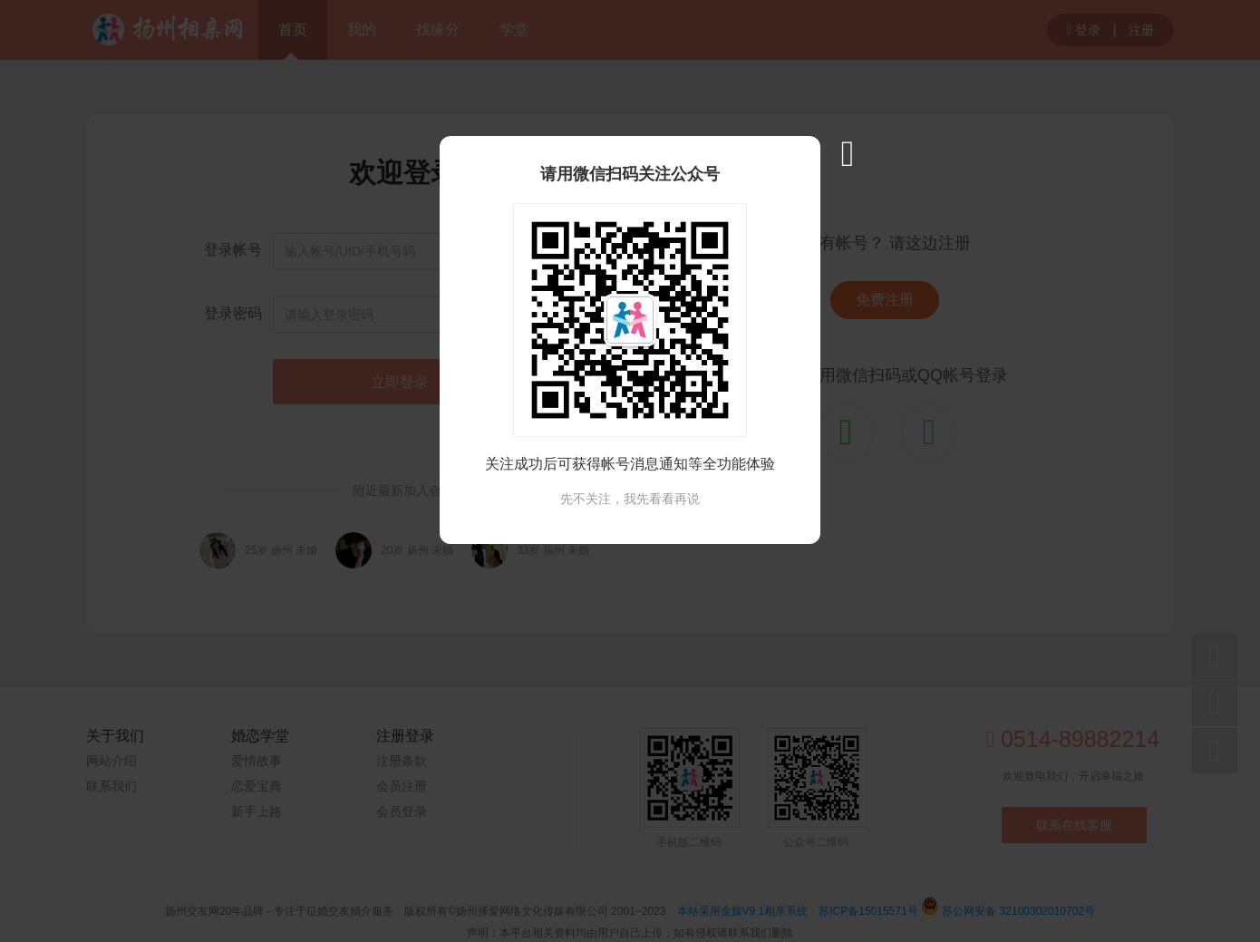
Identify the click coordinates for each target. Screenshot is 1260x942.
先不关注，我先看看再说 (630, 498)
